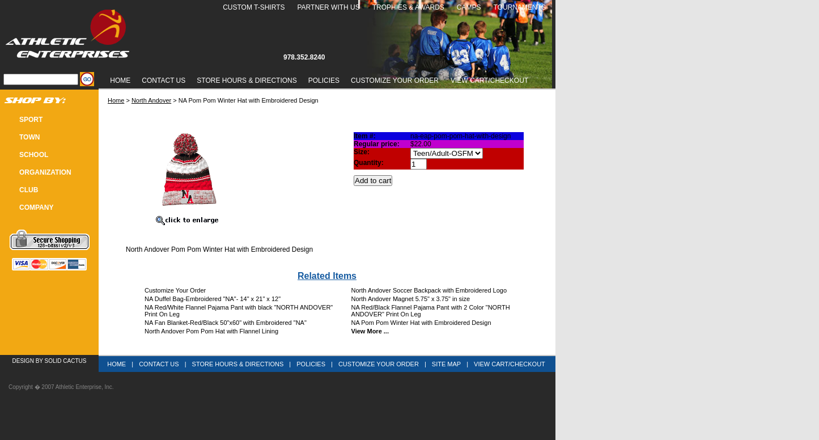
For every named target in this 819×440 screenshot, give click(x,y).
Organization (45, 172)
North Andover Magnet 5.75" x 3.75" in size (410, 298)
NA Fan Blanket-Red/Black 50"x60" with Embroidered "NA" (226, 322)
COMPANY (36, 207)
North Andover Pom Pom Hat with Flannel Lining (211, 331)
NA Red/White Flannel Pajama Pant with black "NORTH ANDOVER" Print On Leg (239, 311)
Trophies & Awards (408, 7)
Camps (469, 7)
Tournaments (520, 7)
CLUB (28, 190)
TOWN (29, 137)
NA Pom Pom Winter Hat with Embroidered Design (421, 322)
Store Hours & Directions (246, 80)
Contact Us (163, 80)
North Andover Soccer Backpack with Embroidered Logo (429, 290)
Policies (324, 80)
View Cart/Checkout (509, 364)
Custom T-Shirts (254, 7)
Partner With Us (328, 7)
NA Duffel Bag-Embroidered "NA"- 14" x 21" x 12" (213, 298)
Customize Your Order (395, 80)
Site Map (446, 364)
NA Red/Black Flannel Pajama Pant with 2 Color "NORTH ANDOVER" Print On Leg (430, 311)
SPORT (31, 120)
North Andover (151, 100)
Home (120, 80)
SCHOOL (33, 155)
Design (23, 361)
